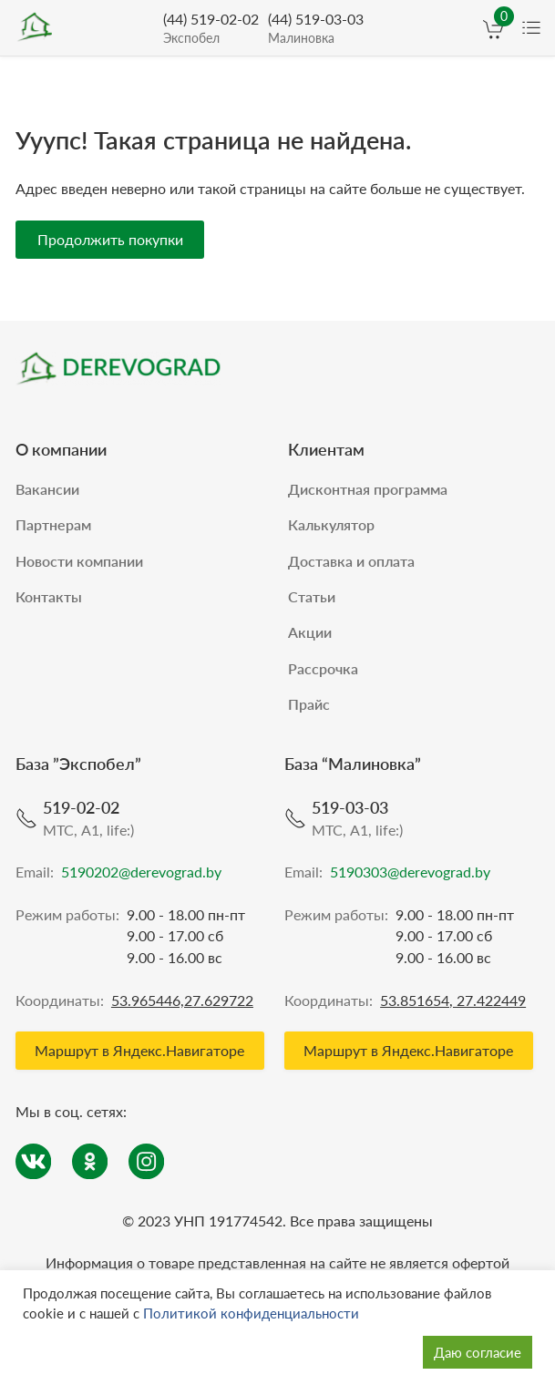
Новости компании (79, 556)
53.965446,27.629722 (182, 996)
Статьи (311, 592)
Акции (310, 628)
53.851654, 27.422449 (453, 996)
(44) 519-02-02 (211, 29)
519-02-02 (81, 804)
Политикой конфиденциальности (251, 1313)
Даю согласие (477, 1352)
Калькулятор (331, 520)
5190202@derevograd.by (141, 868)
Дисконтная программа (367, 484)
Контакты (48, 592)
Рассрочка (323, 664)
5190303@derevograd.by (410, 868)
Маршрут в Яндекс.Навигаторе (139, 1046)
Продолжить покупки (110, 234)
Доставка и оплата (351, 556)
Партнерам (53, 520)
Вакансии (47, 484)
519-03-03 (350, 804)
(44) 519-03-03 (316, 29)
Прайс (309, 700)
